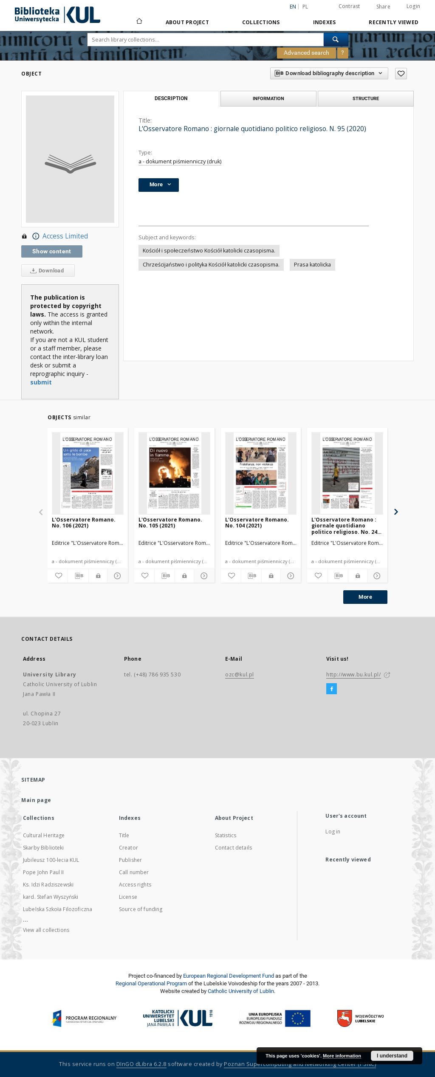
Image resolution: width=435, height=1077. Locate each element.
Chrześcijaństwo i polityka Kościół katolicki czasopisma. (211, 264)
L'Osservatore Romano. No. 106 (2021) (84, 522)
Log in (332, 831)
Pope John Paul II (43, 872)
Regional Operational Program (151, 983)
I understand (392, 1056)
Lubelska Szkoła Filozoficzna (57, 909)
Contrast (349, 6)
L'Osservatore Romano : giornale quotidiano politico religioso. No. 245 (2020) (345, 525)
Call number (134, 872)
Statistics (226, 835)
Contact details (233, 847)
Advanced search (306, 52)
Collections (261, 22)
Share (383, 6)
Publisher (130, 860)
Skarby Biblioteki (43, 847)
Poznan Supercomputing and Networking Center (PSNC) (300, 1064)
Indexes (324, 22)
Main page (36, 800)
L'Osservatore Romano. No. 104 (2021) (257, 522)
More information (342, 1055)
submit (41, 382)
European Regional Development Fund (228, 976)
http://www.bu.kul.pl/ (353, 674)
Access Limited (54, 236)
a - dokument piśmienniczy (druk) (179, 161)
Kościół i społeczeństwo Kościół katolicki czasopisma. (209, 250)
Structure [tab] (366, 98)
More (365, 597)
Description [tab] (171, 98)
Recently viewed (393, 22)
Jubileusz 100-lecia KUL (51, 860)
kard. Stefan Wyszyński (50, 896)
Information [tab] (268, 98)
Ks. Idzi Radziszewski (48, 884)
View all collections (46, 930)
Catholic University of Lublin (241, 991)
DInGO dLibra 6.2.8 (141, 1064)
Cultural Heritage (44, 835)
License (128, 896)
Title (124, 835)
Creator (128, 847)
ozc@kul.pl (239, 674)
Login (413, 6)
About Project (187, 22)
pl (305, 6)
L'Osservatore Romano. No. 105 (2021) (170, 522)
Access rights (135, 884)
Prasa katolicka (312, 264)
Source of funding (141, 909)
